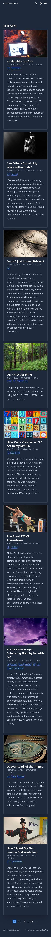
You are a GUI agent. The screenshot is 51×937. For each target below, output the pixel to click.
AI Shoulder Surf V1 (20, 61)
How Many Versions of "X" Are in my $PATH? (24, 444)
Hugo (37, 930)
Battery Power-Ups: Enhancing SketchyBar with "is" (25, 653)
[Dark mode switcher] (41, 3)
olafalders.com (11, 3)
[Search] (36, 3)
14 (31, 921)
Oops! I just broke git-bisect (25, 261)
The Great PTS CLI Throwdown (18, 538)
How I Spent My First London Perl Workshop (22, 850)
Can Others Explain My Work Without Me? (22, 165)
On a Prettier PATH (19, 374)
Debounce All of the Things (25, 766)
